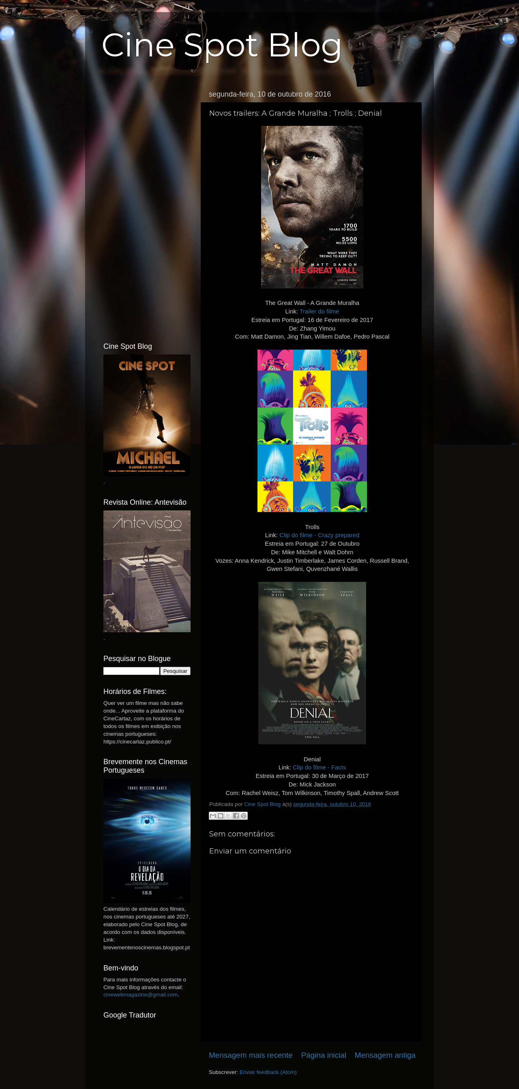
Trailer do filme (319, 311)
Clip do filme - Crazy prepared (319, 535)
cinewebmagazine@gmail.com (140, 995)
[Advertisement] (147, 208)
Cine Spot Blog (222, 45)
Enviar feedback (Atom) (268, 1072)
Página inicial (323, 1055)
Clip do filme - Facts (319, 767)
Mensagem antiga (385, 1055)
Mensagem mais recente (251, 1055)
